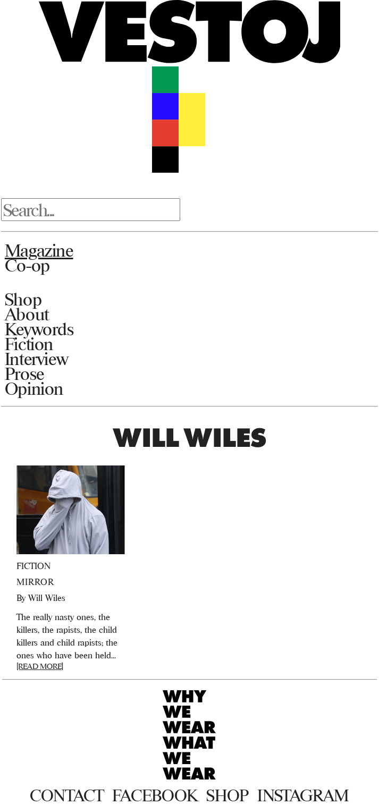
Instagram (303, 795)
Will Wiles (46, 598)
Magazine (39, 250)
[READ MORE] (39, 666)
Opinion (34, 388)
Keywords (39, 328)
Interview (36, 358)
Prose (24, 373)
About (27, 314)
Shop (23, 299)
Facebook (155, 795)
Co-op (27, 265)
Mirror (35, 582)
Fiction (29, 343)
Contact (67, 795)
